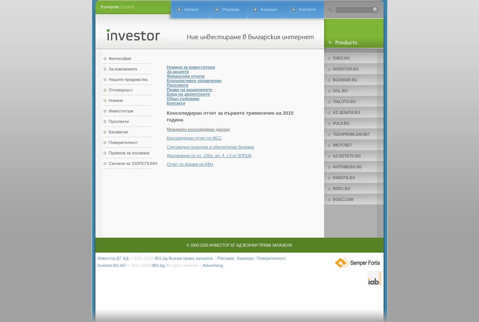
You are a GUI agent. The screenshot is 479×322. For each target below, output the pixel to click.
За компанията (123, 69)
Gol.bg (340, 91)
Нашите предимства (128, 79)
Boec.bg (342, 189)
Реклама (231, 9)
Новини (116, 100)
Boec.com (343, 200)
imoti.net (342, 145)
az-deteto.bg (347, 156)
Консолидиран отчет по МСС (194, 138)
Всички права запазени (191, 258)
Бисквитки (118, 132)
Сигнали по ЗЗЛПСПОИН (133, 163)
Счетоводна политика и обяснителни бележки (210, 147)
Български (110, 7)
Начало (191, 9)
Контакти (307, 9)
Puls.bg (341, 123)
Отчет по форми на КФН (190, 164)
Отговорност (121, 90)
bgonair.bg (345, 80)
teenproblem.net (351, 134)
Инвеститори (121, 111)
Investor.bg (346, 69)
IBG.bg (161, 258)
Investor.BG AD (112, 265)
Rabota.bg (344, 178)
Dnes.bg (341, 58)
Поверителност (123, 142)
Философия (120, 58)
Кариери (269, 9)
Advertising (213, 265)
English (128, 7)
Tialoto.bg (344, 102)
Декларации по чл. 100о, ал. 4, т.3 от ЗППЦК (209, 155)
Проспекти (119, 121)
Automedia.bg (347, 167)
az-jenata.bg (346, 113)
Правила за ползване (129, 153)
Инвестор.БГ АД (113, 258)
